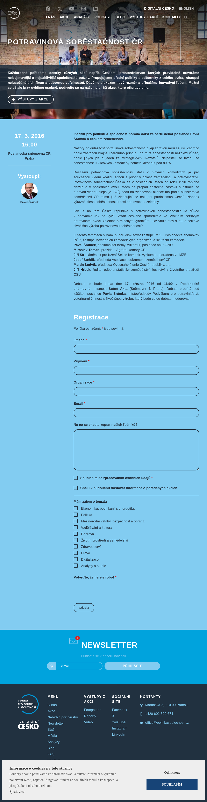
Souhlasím (172, 784)
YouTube (119, 722)
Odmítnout (172, 772)
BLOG (120, 17)
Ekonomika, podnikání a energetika (108, 508)
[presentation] (105, 590)
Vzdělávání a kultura (96, 527)
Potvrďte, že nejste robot (95, 577)
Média (52, 735)
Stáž (51, 729)
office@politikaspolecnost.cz (164, 722)
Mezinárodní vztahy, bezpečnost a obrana (112, 521)
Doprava (87, 534)
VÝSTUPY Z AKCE (28, 99)
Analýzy (82, 17)
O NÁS (49, 17)
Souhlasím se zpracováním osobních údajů (116, 478)
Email (79, 403)
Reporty (90, 716)
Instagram (120, 728)
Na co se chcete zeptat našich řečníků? (105, 424)
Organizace (84, 382)
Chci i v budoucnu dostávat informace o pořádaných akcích (128, 488)
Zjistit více (16, 791)
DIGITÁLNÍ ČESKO (159, 8)
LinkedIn (118, 734)
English (186, 8)
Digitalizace (90, 559)
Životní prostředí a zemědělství (104, 540)
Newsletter (56, 723)
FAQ (51, 754)
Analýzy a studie (93, 566)
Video (88, 722)
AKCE (64, 17)
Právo (85, 553)
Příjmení (82, 361)
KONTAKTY (171, 17)
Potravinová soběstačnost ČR (75, 42)
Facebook (119, 710)
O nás (52, 705)
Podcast (102, 17)
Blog (51, 748)
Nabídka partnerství (63, 717)
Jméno (80, 340)
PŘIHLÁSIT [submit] (132, 666)
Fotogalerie (92, 710)
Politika (86, 515)
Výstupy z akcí (144, 17)
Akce (51, 711)
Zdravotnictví (91, 546)
